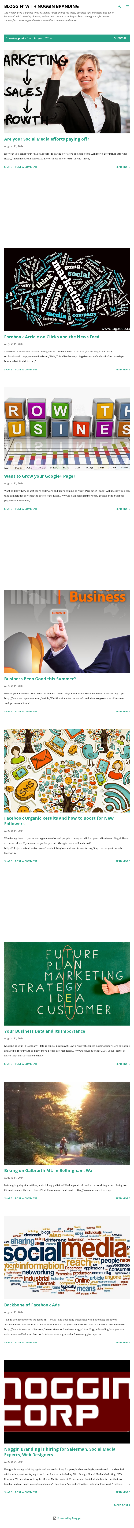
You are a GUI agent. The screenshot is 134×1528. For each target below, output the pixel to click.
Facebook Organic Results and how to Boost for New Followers (59, 820)
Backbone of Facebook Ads (32, 1305)
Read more (123, 166)
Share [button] (8, 166)
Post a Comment (26, 166)
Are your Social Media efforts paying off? (46, 139)
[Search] (119, 6)
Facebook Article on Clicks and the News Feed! (52, 337)
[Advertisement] (67, 209)
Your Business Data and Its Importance (44, 1031)
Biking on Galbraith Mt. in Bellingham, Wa (48, 1170)
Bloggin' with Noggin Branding (41, 6)
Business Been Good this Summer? (40, 679)
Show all (121, 38)
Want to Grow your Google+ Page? (39, 476)
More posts (122, 1505)
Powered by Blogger (67, 1518)
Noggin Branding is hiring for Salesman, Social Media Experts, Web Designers (60, 1451)
